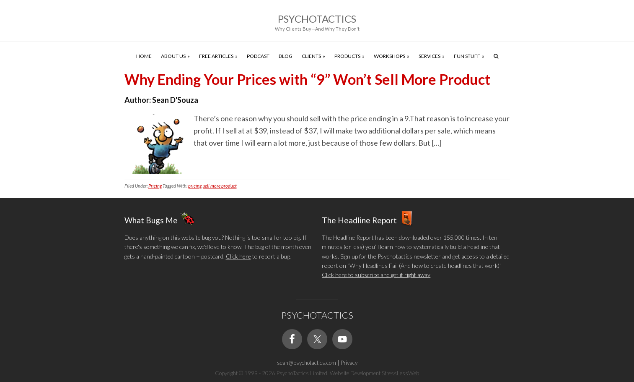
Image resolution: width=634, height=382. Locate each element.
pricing (195, 185)
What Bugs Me (151, 220)
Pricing (155, 185)
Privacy (349, 362)
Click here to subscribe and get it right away (376, 274)
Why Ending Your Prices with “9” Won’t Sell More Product (307, 79)
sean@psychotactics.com (306, 362)
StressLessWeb (400, 373)
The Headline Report (359, 220)
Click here (238, 256)
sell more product (220, 185)
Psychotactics (317, 19)
